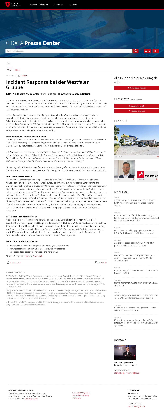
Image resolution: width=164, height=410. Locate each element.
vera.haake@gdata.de (136, 406)
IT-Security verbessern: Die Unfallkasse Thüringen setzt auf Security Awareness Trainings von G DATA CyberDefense (136, 323)
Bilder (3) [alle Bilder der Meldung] (120, 121)
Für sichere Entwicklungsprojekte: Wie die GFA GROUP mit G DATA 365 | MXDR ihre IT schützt (134, 231)
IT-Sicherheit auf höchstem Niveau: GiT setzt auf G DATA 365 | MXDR (136, 271)
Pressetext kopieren (137, 111)
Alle (8, 62)
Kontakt (73, 4)
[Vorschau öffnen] (136, 140)
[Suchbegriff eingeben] (71, 51)
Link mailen (102, 262)
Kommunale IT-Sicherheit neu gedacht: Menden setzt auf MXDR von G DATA (135, 309)
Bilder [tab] (17, 70)
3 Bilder (23, 75)
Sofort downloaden (137, 88)
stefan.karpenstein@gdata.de (127, 372)
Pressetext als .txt (136, 106)
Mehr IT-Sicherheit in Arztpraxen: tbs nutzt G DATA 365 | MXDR (135, 284)
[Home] (12, 4)
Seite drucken (15, 262)
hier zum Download (33, 256)
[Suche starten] (135, 51)
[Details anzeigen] (157, 157)
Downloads (59, 4)
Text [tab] (9, 70)
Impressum (76, 398)
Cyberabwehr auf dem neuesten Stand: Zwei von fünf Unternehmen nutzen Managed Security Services (135, 203)
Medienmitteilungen (39, 4)
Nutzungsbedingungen (80, 392)
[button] (147, 51)
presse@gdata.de (31, 398)
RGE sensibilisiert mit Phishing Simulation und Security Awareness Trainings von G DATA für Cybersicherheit (134, 258)
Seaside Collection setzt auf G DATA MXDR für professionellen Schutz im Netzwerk (134, 244)
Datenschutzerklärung (80, 395)
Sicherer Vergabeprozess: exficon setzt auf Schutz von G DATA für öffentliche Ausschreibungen (136, 296)
